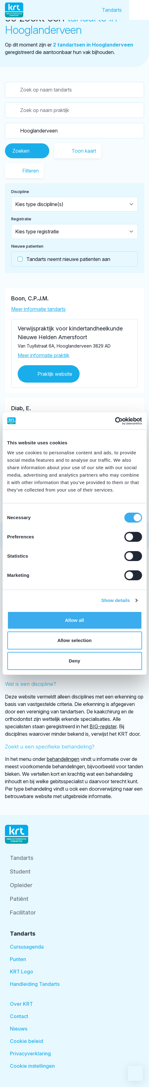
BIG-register (103, 726)
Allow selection (74, 640)
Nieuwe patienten (27, 246)
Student (20, 871)
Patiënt (19, 899)
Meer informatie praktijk (43, 355)
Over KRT (21, 1004)
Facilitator (23, 912)
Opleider (21, 885)
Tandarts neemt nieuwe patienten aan (60, 259)
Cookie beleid (26, 1041)
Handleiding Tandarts (34, 984)
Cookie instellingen (32, 1066)
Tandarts (112, 10)
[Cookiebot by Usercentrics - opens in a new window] (115, 421)
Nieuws (18, 1029)
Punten (18, 959)
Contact (19, 1016)
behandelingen (63, 759)
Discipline (20, 191)
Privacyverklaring (30, 1053)
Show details (115, 600)
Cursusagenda (27, 947)
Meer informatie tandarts (38, 309)
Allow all (74, 620)
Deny (74, 660)
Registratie (21, 219)
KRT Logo (21, 971)
